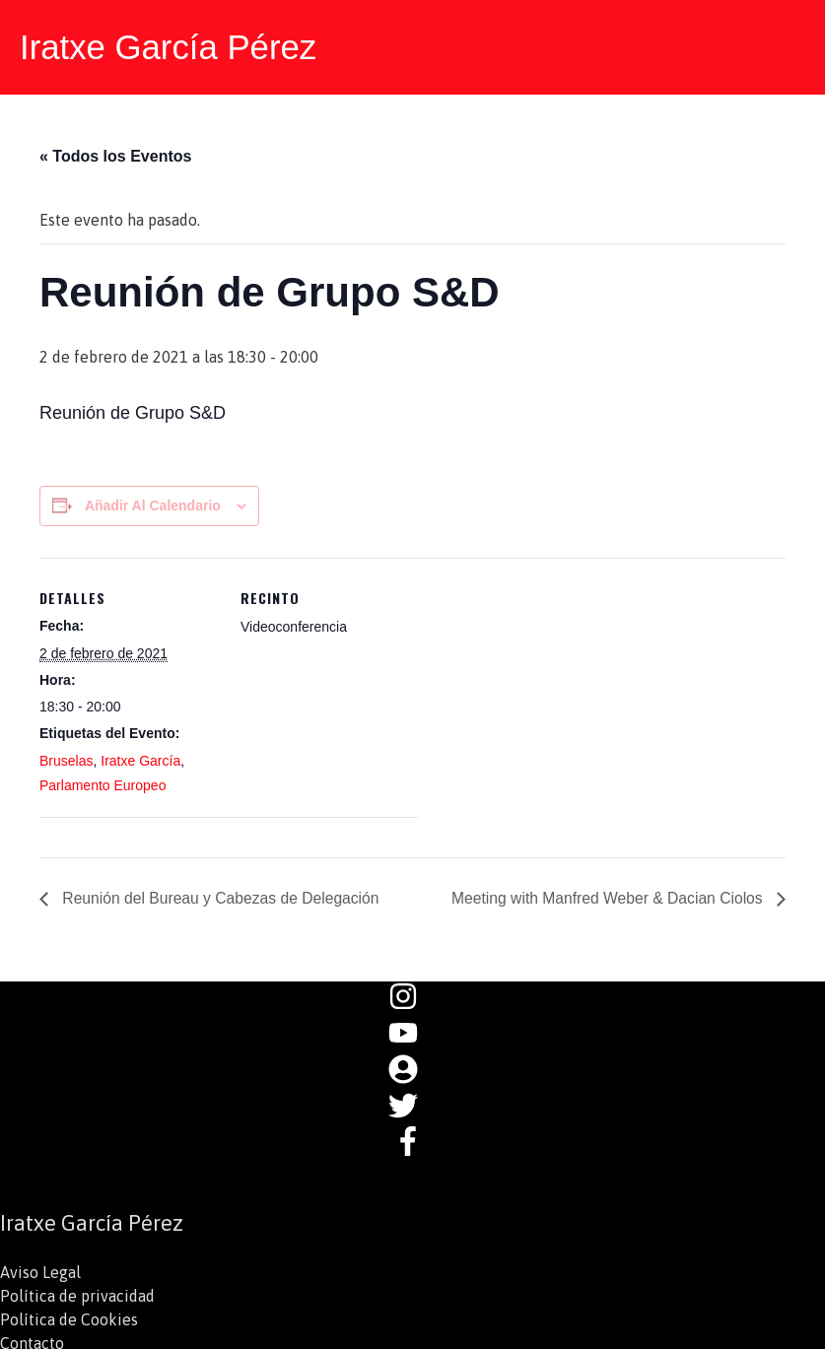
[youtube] (413, 1038)
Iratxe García (140, 760)
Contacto (32, 1337)
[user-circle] (413, 1074)
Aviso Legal (40, 1266)
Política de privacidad (77, 1290)
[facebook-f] (413, 1145)
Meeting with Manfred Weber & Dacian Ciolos (606, 896)
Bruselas (66, 760)
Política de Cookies (69, 1313)
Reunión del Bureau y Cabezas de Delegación (222, 896)
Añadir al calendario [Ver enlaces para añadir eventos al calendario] (153, 504)
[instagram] (413, 1003)
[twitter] (413, 1109)
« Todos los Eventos (115, 155)
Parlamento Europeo (102, 783)
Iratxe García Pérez (169, 47)
